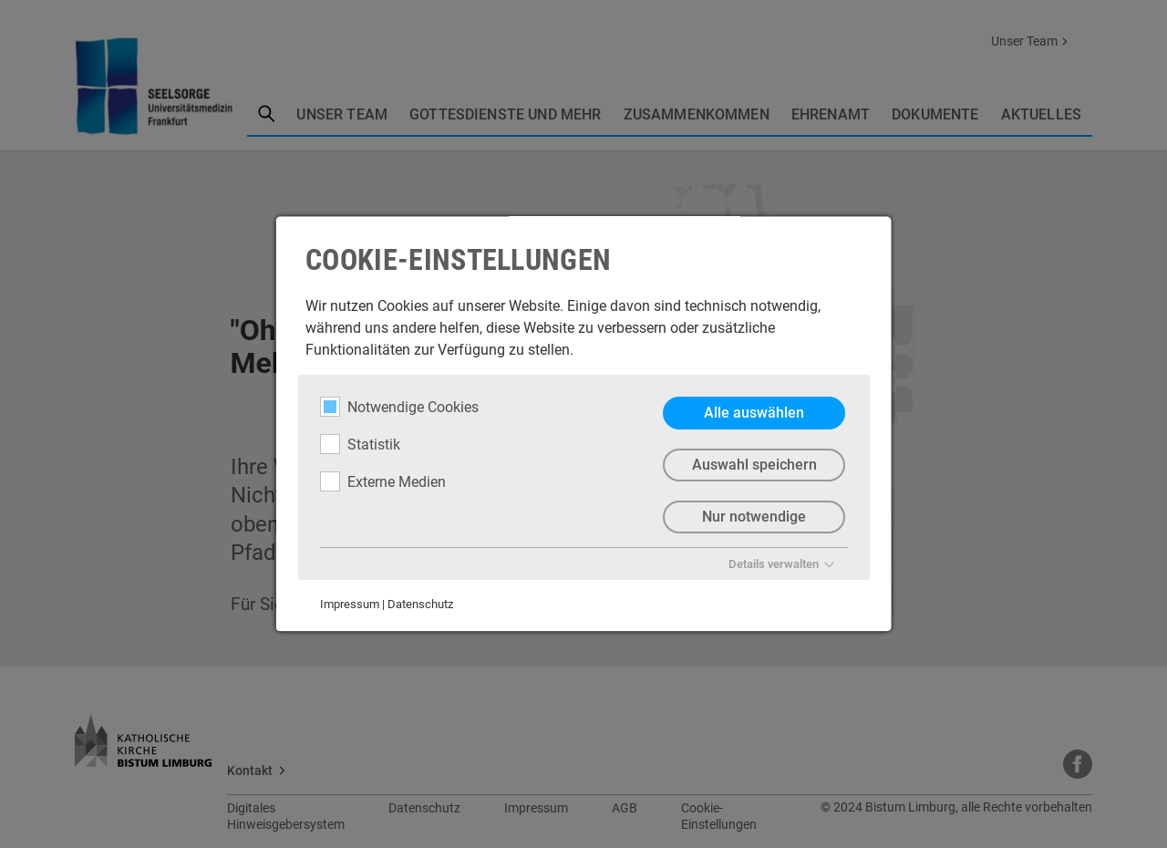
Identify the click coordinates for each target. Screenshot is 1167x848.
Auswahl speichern (753, 464)
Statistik (360, 444)
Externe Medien (383, 481)
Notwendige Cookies (399, 407)
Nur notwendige (754, 516)
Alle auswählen (754, 412)
